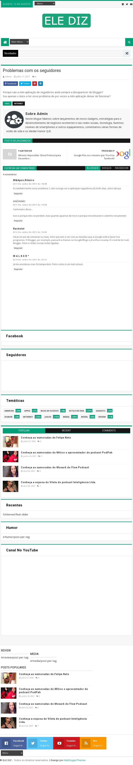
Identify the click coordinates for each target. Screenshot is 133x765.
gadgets (100, 410)
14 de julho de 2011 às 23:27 (31, 260)
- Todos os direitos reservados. (30, 760)
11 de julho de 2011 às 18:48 (31, 184)
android (9, 410)
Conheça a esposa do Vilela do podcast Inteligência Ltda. (58, 482)
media (66, 416)
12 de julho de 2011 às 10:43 (31, 232)
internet (18, 103)
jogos (48, 416)
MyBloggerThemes (75, 760)
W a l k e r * (21, 256)
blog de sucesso (50, 410)
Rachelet (19, 228)
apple (27, 410)
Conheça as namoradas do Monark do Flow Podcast (55, 467)
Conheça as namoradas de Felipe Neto (46, 437)
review (102, 416)
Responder (18, 193)
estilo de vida (76, 410)
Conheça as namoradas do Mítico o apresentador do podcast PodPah (66, 452)
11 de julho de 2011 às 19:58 (31, 205)
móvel (84, 416)
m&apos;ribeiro (23, 180)
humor (8, 416)
